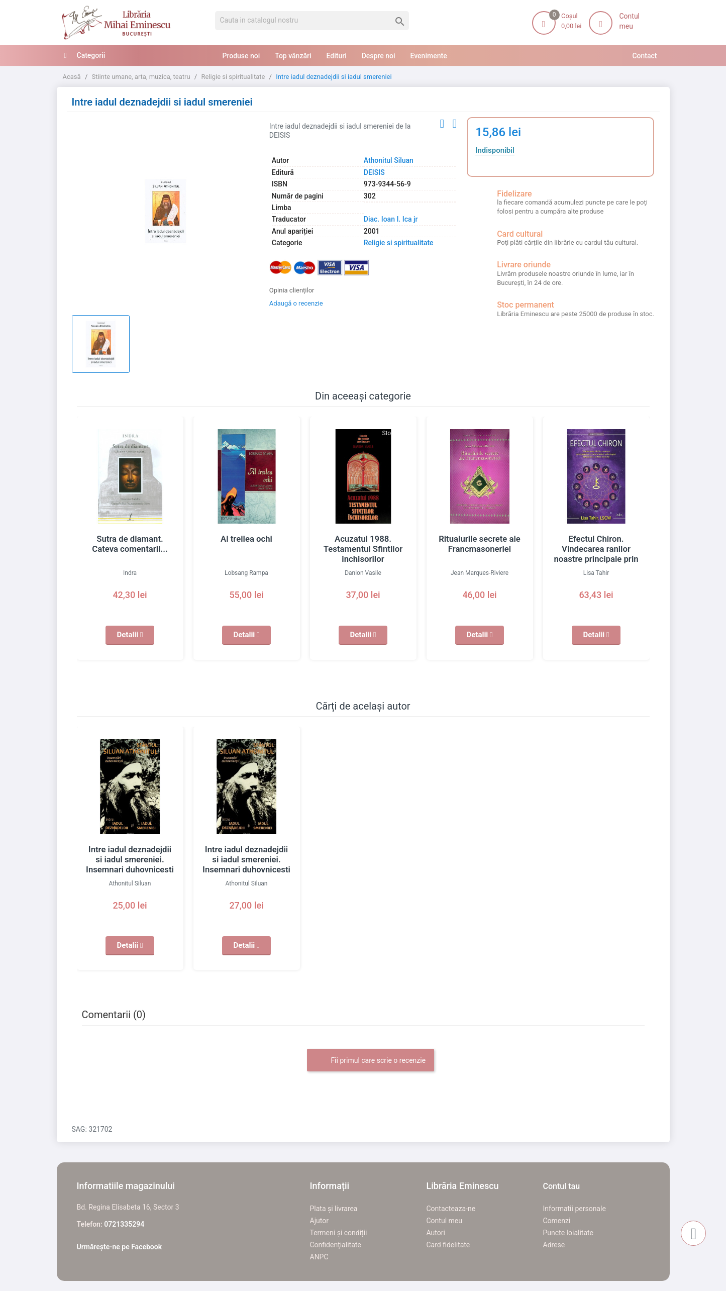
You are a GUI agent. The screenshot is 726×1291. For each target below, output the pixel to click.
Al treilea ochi (246, 538)
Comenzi (557, 1221)
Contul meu (444, 1221)
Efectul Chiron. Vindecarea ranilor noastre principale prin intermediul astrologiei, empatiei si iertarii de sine (596, 558)
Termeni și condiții (338, 1233)
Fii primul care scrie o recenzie (371, 1061)
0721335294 (124, 1224)
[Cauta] (312, 20)
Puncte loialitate (568, 1233)
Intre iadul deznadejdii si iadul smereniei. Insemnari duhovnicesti (129, 859)
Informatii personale (574, 1209)
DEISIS (374, 172)
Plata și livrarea (334, 1209)
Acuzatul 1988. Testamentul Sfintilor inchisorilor (363, 548)
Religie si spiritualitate (399, 243)
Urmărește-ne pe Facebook (119, 1247)
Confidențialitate (335, 1245)
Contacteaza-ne (451, 1209)
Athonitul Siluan (388, 160)
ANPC (319, 1257)
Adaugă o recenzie (296, 303)
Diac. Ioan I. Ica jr (391, 219)
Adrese (554, 1245)
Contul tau (561, 1186)
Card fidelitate (448, 1245)
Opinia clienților (292, 290)
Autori (436, 1233)
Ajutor (319, 1221)
